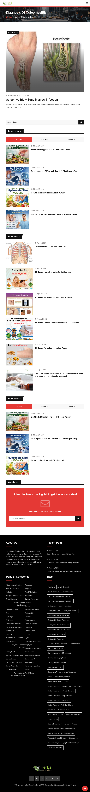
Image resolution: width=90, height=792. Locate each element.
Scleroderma (11, 659)
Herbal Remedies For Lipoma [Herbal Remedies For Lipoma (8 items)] (58, 681)
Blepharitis (28, 595)
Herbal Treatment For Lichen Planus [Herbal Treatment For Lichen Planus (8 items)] (60, 705)
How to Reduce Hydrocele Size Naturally (48, 193)
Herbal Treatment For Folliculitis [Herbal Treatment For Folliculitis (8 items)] (59, 700)
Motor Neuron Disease (14, 638)
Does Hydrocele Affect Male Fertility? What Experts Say (54, 171)
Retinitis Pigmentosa (32, 655)
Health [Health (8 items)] (50, 677)
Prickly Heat (10, 652)
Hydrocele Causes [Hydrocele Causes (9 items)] (64, 710)
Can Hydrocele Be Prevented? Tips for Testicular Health (54, 214)
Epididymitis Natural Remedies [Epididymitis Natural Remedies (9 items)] (59, 625)
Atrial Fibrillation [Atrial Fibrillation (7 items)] (53, 592)
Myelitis (27, 638)
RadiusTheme (71, 785)
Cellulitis (28, 602)
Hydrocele (28, 627)
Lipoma (27, 634)
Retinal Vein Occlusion (14, 655)
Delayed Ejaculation (32, 610)
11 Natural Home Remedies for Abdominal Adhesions (57, 322)
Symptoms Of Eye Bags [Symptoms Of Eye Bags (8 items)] (70, 743)
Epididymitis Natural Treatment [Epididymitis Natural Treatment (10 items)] (59, 629)
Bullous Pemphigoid (32, 599)
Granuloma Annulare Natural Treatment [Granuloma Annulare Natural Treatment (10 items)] (62, 672)
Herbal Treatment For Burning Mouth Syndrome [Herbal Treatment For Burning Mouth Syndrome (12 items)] (65, 686)
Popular (44, 139)
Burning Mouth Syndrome (19, 603)
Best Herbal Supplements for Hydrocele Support (51, 149)
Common (71, 139)
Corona (27, 606)
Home (9, 17)
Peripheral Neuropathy (33, 641)
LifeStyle (9, 634)
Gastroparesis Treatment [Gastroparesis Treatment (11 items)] (57, 662)
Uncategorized (11, 669)
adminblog (12, 95)
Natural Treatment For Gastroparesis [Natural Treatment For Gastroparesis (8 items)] (61, 733)
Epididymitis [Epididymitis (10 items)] (52, 606)
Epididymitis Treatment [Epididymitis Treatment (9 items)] (56, 639)
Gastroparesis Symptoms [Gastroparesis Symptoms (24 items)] (57, 658)
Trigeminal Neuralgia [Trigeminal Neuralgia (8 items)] (55, 747)
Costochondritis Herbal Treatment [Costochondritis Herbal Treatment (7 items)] (60, 596)
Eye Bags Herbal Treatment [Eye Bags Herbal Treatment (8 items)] (57, 643)
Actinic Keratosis (12, 588)
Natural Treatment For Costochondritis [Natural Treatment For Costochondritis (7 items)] (61, 728)
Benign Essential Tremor (15, 595)
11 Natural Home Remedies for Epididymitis (53, 272)
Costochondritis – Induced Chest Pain (50, 247)
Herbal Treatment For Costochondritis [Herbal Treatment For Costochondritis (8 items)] (61, 691)
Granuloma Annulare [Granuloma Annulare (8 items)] (55, 667)
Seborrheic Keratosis (14, 662)
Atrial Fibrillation (31, 592)
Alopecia (28, 588)
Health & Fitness (31, 624)
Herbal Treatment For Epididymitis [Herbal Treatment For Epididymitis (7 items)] (60, 695)
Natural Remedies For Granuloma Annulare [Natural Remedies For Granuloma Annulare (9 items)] (63, 724)
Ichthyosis (10, 631)
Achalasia (28, 585)
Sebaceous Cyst (31, 659)
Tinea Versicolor (12, 666)
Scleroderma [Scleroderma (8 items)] (73, 738)
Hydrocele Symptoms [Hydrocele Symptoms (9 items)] (55, 714)
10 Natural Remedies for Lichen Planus (51, 348)
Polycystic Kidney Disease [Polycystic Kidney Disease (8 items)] (57, 738)
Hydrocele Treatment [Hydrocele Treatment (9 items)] (73, 714)
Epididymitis (29, 613)
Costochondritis (12, 610)
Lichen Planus (30, 631)
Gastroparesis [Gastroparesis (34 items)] (75, 643)
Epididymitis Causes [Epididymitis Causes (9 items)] (66, 606)
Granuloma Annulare (13, 624)
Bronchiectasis (11, 599)
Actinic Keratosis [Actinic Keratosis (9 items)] (63, 587)
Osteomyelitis (11, 641)
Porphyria (28, 645)
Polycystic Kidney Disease (18, 646)
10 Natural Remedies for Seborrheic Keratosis (54, 297)
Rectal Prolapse (30, 652)
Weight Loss (29, 673)
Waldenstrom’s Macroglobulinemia (18, 674)
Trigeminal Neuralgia (32, 666)
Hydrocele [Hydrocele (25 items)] (51, 710)
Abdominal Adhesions (14, 585)
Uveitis (27, 669)
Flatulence (28, 617)
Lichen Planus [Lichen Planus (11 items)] (53, 719)
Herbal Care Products (14, 627)
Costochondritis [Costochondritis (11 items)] (67, 592)
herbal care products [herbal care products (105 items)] (62, 677)
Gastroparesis (30, 620)
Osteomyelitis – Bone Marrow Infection (32, 99)
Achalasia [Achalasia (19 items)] (51, 587)
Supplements (30, 662)
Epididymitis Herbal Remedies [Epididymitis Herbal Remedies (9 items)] (58, 615)
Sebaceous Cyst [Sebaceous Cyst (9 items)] (53, 743)
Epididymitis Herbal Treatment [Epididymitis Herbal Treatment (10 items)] (58, 620)
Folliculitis (9, 620)
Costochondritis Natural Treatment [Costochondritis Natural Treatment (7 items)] (60, 601)
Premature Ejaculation (33, 648)
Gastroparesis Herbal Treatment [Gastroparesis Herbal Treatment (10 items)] (59, 653)
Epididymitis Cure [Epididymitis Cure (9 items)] (54, 610)
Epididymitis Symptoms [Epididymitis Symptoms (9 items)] (56, 634)
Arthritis (9, 592)
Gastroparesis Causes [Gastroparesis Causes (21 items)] (55, 648)
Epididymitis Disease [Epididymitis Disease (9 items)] (70, 610)
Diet (7, 613)
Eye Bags (9, 617)
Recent (19, 139)
